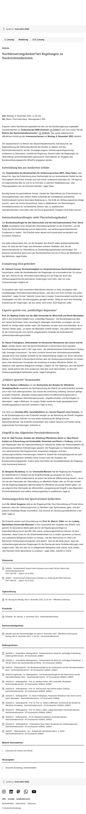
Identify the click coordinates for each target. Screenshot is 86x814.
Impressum (31, 804)
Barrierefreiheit (8, 804)
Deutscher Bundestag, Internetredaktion (21, 768)
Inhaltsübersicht (23, 799)
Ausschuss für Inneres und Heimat (19, 751)
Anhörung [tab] (23, 40)
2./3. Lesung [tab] (38, 40)
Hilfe (4, 799)
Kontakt (11, 799)
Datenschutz (20, 804)
